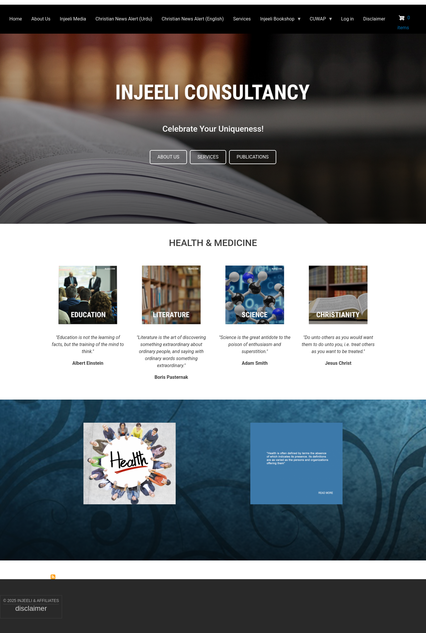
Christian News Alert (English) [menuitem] (193, 19)
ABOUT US (168, 157)
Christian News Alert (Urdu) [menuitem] (123, 19)
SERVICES (207, 157)
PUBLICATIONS (252, 157)
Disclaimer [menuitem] (374, 19)
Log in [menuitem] (347, 19)
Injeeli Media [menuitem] (73, 19)
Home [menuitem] (15, 19)
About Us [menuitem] (40, 19)
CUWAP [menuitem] (319, 20)
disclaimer (31, 608)
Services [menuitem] (242, 19)
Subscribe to (53, 576)
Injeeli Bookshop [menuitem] (279, 20)
